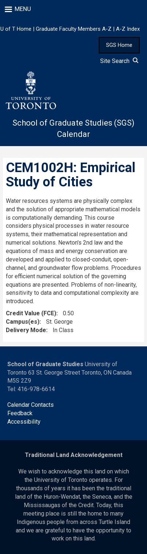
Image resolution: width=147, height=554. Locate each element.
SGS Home (119, 45)
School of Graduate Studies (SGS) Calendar (73, 128)
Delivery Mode (26, 330)
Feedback (20, 413)
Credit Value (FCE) (31, 313)
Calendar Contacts (30, 404)
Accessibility (24, 421)
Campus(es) (22, 321)
